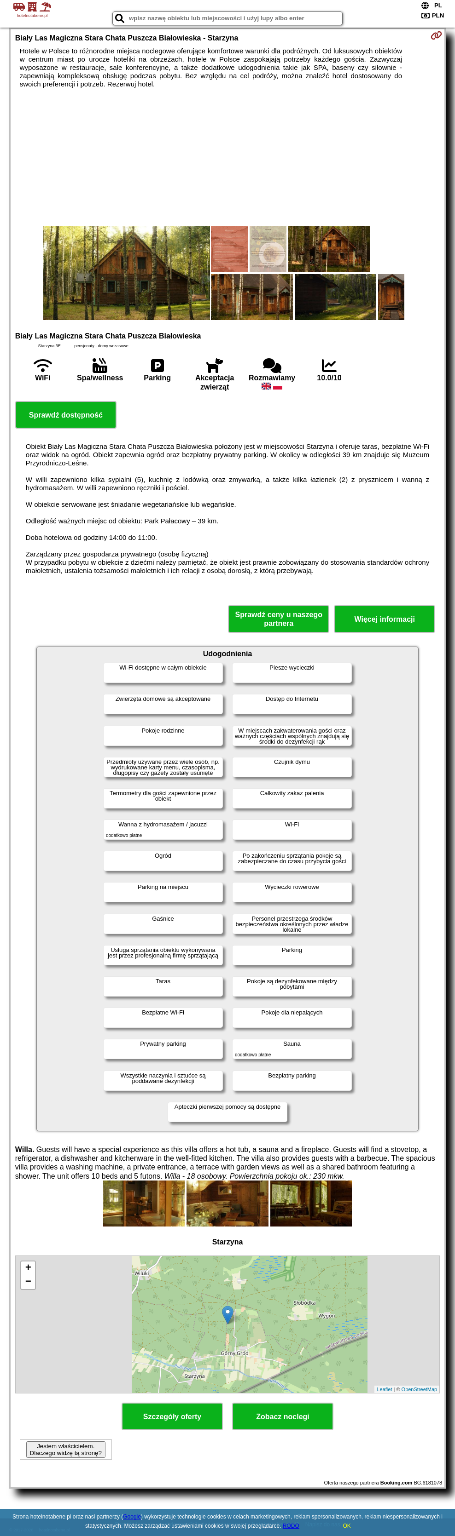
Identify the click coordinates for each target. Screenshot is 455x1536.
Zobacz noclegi (282, 1417)
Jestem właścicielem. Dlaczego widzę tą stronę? (66, 1449)
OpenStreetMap (420, 1389)
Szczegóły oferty (172, 1417)
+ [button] (28, 1268)
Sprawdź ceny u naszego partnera (278, 619)
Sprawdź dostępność (66, 415)
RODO (291, 1526)
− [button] (28, 1282)
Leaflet (384, 1389)
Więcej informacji (385, 619)
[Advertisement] (227, 157)
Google (132, 1516)
